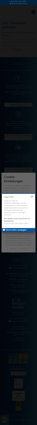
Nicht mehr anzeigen (16, 230)
